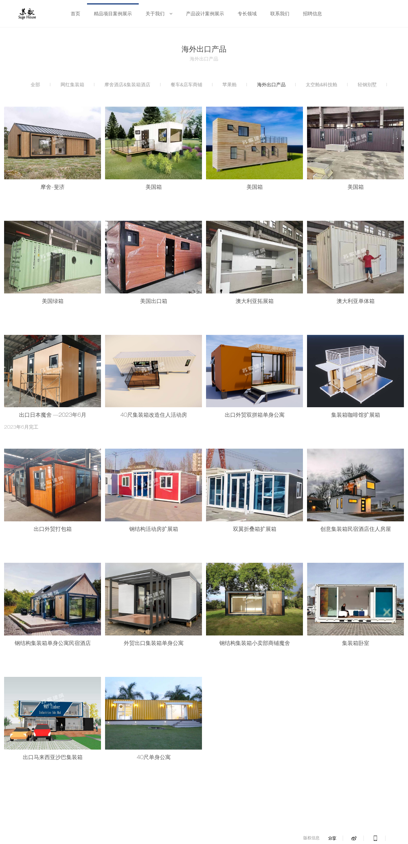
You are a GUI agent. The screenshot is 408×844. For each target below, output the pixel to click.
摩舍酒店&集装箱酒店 (127, 84)
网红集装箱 (72, 84)
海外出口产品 (271, 84)
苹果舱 (229, 84)
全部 (35, 84)
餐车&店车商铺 (186, 84)
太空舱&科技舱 (321, 84)
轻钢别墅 (367, 84)
